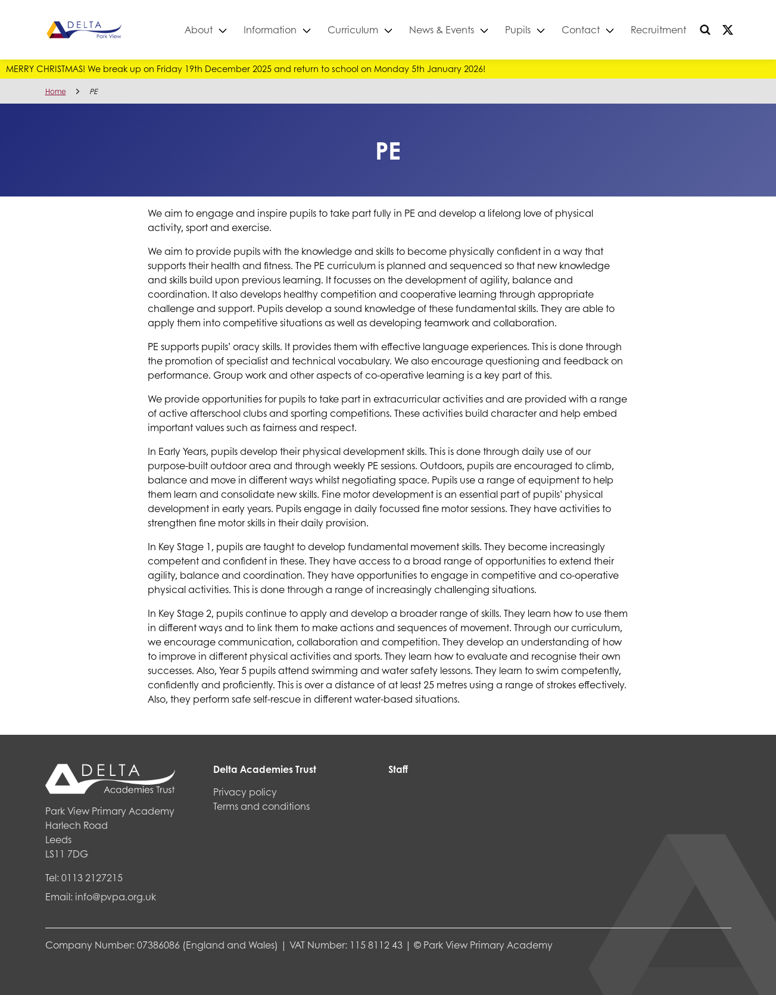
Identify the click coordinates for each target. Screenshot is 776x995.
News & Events (441, 29)
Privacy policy (245, 792)
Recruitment (658, 29)
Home (55, 91)
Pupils (518, 29)
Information (270, 29)
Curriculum (353, 29)
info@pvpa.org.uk (115, 896)
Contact (581, 29)
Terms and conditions (261, 806)
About (199, 29)
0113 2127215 (92, 877)
